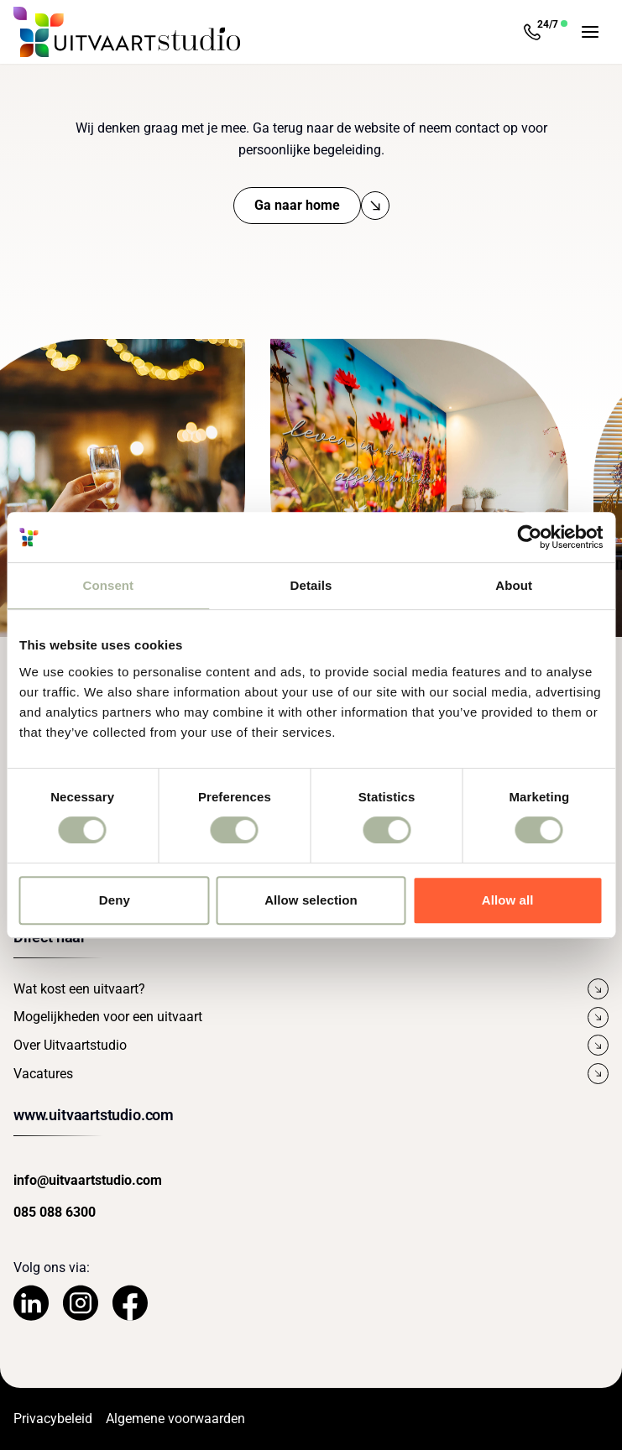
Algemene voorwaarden (175, 1419)
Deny (114, 900)
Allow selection (311, 900)
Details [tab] (311, 585)
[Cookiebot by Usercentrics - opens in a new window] (529, 537)
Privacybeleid (52, 1419)
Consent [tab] (107, 585)
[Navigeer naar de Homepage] (127, 32)
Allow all (508, 900)
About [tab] (513, 585)
